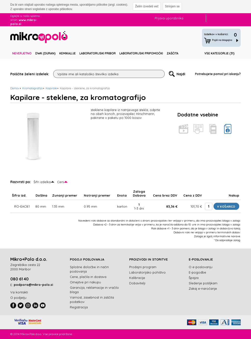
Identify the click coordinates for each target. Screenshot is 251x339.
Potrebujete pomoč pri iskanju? (218, 74)
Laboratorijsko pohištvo (147, 272)
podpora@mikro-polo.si (33, 285)
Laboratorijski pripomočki (141, 53)
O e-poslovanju (201, 267)
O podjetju (18, 298)
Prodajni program (142, 267)
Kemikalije (67, 53)
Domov (14, 88)
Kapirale (51, 88)
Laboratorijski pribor (97, 53)
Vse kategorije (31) (219, 53)
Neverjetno (22, 53)
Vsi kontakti (19, 292)
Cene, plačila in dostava (88, 277)
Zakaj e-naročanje (203, 288)
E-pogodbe (197, 272)
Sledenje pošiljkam (203, 283)
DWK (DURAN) (45, 53)
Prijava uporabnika (169, 18)
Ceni (60, 182)
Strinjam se (172, 6)
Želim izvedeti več (146, 6)
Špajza (194, 278)
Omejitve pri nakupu (85, 282)
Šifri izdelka (42, 182)
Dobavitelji (137, 283)
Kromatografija (32, 88)
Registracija (79, 307)
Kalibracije (137, 278)
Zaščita (172, 53)
